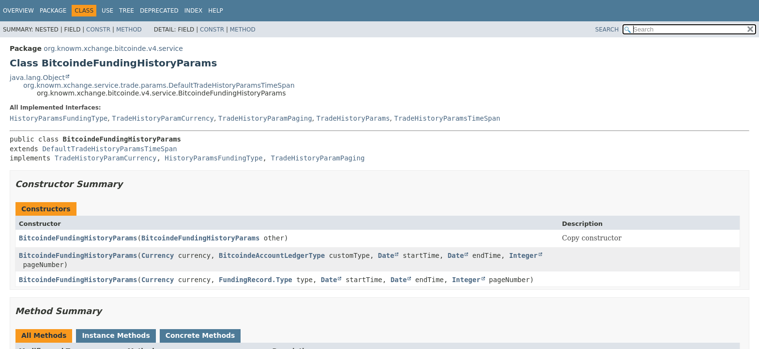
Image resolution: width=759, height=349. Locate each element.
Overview (18, 10)
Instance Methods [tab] (116, 335)
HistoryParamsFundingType (58, 118)
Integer (523, 255)
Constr (98, 29)
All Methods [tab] (43, 335)
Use (107, 10)
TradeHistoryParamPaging (265, 118)
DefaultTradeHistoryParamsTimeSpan (109, 149)
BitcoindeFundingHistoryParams (78, 238)
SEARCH (607, 29)
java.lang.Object (37, 77)
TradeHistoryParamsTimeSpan (447, 118)
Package (53, 10)
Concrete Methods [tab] (200, 335)
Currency (157, 255)
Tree (126, 10)
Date (386, 255)
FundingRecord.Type (255, 280)
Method (129, 29)
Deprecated (159, 10)
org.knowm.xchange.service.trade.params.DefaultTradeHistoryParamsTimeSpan (159, 85)
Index (193, 10)
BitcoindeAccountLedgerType (272, 255)
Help (215, 10)
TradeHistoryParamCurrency (163, 118)
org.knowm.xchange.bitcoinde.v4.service (113, 48)
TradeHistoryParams (353, 118)
